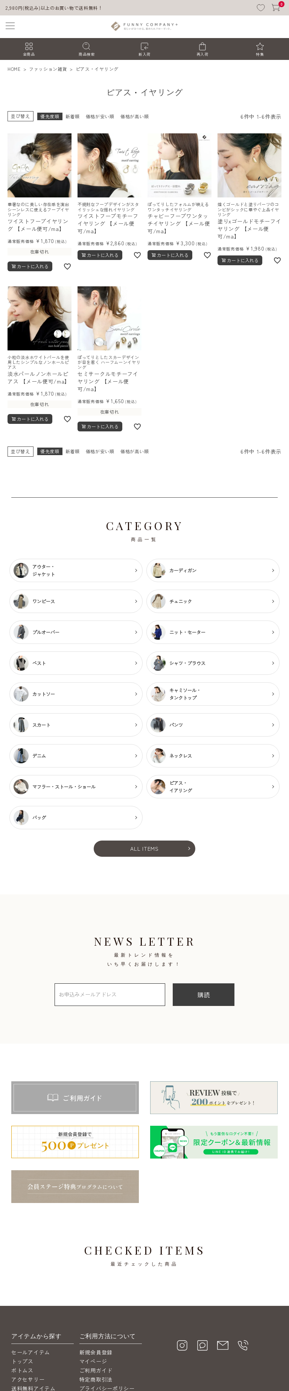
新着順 (72, 116)
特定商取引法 (96, 1379)
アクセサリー (27, 1379)
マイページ (93, 1361)
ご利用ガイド (96, 1370)
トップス (22, 1361)
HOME (14, 69)
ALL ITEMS (144, 848)
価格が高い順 (134, 116)
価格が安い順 (100, 116)
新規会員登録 (96, 1352)
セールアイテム (30, 1352)
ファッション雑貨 (48, 69)
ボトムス (22, 1370)
